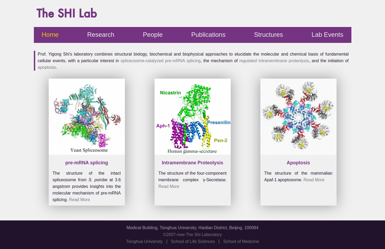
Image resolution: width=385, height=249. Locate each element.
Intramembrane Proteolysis (192, 162)
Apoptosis (298, 162)
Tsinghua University (144, 241)
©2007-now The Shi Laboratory (192, 235)
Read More (79, 199)
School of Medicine (241, 241)
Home (50, 34)
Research (100, 34)
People (153, 34)
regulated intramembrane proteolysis (274, 60)
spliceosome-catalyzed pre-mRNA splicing (161, 60)
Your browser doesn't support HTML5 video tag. (87, 118)
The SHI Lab (67, 13)
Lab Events (327, 34)
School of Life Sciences (193, 241)
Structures (268, 34)
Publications (208, 34)
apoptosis (47, 67)
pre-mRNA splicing (86, 162)
